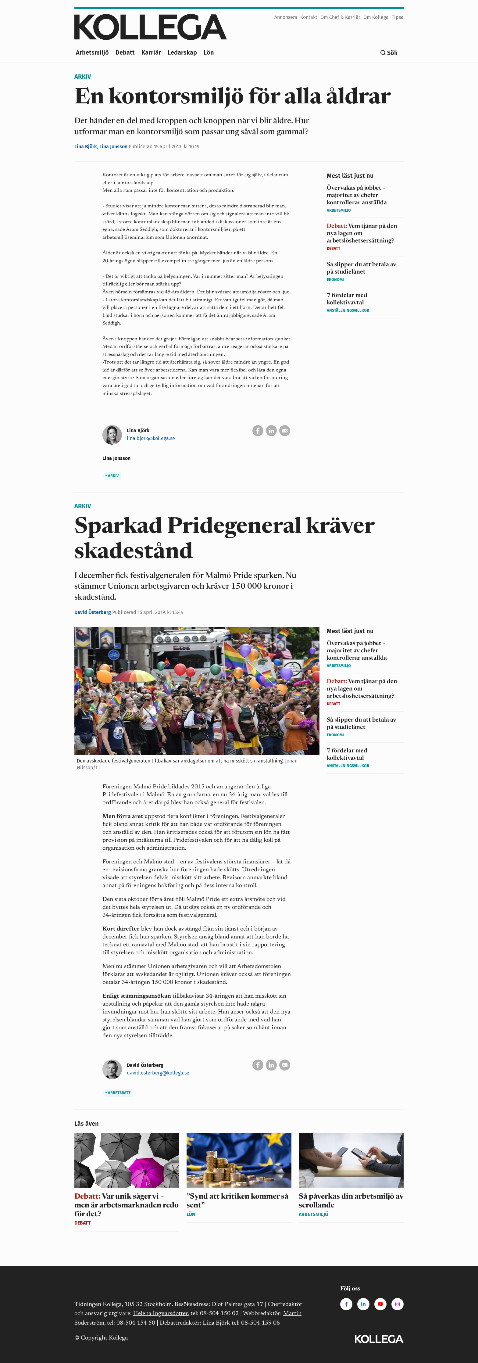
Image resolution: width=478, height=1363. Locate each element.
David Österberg (93, 612)
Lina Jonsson (114, 146)
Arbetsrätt (117, 1092)
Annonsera (285, 17)
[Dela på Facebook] (257, 430)
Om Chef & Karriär (340, 17)
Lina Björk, (86, 146)
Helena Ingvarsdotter (160, 1314)
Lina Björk (216, 1323)
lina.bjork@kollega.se (151, 438)
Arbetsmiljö (92, 52)
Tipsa (398, 17)
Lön (209, 52)
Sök (392, 52)
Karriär (151, 52)
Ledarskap (182, 52)
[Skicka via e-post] (284, 430)
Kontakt (308, 17)
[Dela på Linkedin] (271, 430)
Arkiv (82, 76)
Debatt (125, 52)
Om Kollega (376, 17)
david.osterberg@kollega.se (158, 1073)
